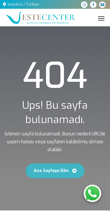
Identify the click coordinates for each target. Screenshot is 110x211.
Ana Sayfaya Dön (55, 170)
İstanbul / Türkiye (23, 4)
